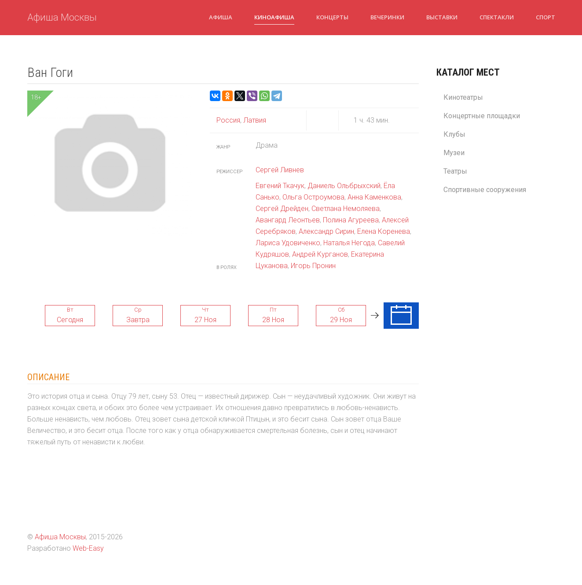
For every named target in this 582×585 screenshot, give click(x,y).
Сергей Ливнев (280, 170)
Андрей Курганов (320, 254)
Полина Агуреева (351, 220)
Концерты (332, 17)
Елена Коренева (383, 231)
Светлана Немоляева (345, 208)
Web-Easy (88, 548)
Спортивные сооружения (484, 189)
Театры (455, 171)
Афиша (220, 17)
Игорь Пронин (313, 266)
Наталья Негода (349, 243)
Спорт (545, 17)
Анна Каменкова (374, 197)
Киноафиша (274, 17)
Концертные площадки (481, 116)
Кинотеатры (463, 97)
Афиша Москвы (62, 17)
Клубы (454, 134)
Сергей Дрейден (282, 208)
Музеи (454, 153)
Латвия (254, 120)
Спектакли (497, 17)
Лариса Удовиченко (288, 243)
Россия (228, 120)
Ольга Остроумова (313, 197)
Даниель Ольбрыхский (344, 186)
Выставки (442, 17)
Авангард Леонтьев (288, 220)
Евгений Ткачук (280, 186)
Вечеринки (387, 17)
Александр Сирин (326, 231)
